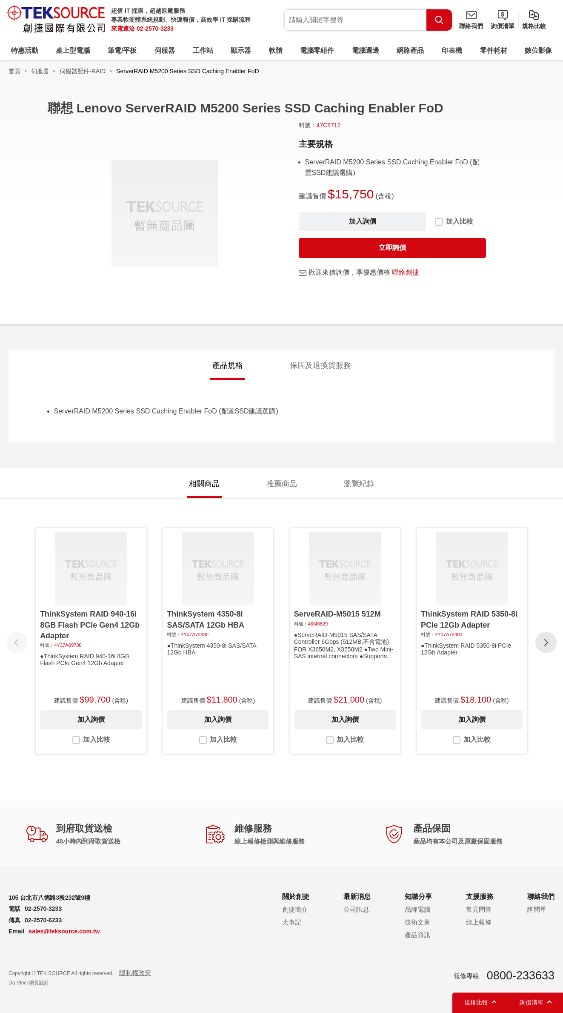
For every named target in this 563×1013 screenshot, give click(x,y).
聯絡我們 (471, 26)
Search (439, 20)
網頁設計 (39, 983)
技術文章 (417, 922)
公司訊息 (356, 909)
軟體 (276, 50)
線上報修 (479, 922)
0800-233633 (520, 975)
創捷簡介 (295, 909)
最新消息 (357, 896)
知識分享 (418, 896)
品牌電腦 (417, 909)
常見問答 (479, 909)
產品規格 (227, 365)
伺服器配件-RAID (83, 71)
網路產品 (410, 50)
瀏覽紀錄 (359, 483)
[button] (546, 642)
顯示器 (241, 50)
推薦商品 (281, 483)
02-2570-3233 (155, 28)
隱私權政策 (135, 972)
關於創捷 (295, 896)
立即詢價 (392, 247)
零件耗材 (493, 50)
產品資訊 (417, 934)
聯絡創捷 (405, 272)
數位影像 (538, 50)
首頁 (14, 71)
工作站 (203, 50)
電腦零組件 (317, 50)
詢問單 (536, 909)
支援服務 (479, 896)
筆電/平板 (122, 50)
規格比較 (534, 26)
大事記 (291, 922)
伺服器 (164, 50)
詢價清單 (502, 26)
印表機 (452, 50)
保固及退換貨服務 (320, 365)
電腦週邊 (365, 50)
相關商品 (204, 483)
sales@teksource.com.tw (64, 931)
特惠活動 (24, 50)
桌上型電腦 (73, 50)
